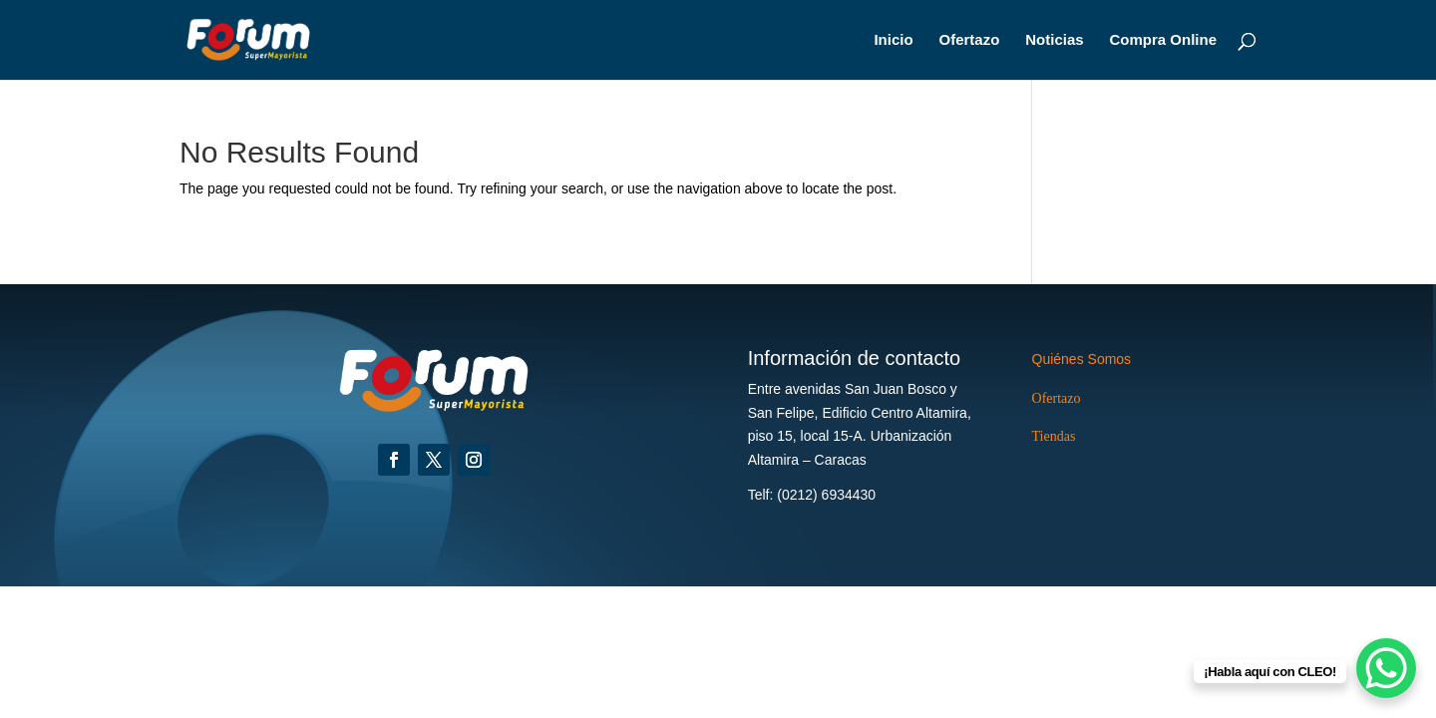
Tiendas (1054, 436)
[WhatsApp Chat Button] (1386, 668)
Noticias (1054, 40)
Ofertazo (969, 40)
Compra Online (1163, 40)
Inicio (893, 40)
